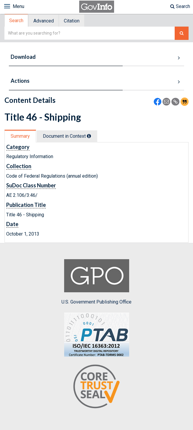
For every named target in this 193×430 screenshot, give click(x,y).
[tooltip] (89, 136)
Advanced (43, 21)
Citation (72, 21)
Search (180, 6)
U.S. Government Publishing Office (96, 282)
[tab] (16, 20)
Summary (20, 136)
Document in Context (67, 136)
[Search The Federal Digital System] (182, 33)
